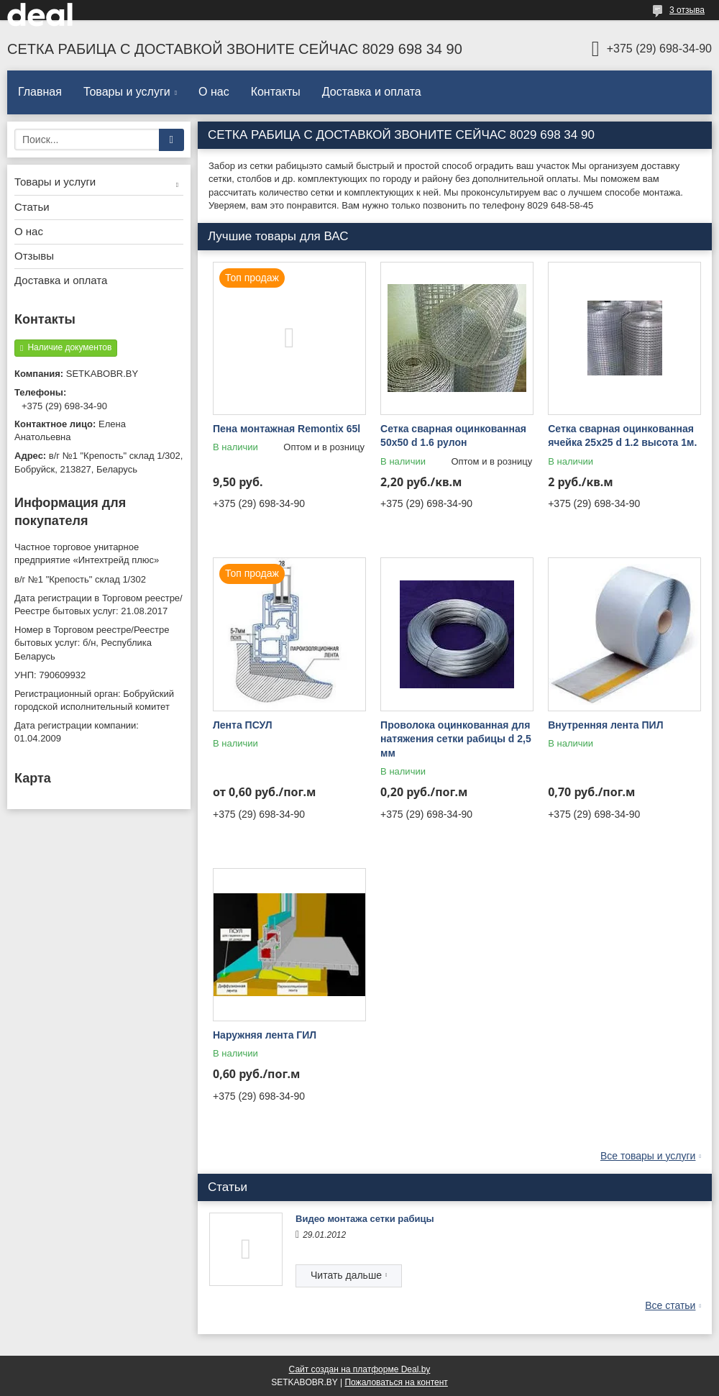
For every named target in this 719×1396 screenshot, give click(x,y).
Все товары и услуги (648, 1156)
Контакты (276, 92)
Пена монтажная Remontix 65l (286, 428)
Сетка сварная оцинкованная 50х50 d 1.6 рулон (453, 436)
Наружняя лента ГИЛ (264, 1035)
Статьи (32, 207)
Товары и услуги (126, 92)
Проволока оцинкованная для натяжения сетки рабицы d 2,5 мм (455, 739)
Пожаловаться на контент (395, 1382)
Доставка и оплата (371, 92)
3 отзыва (687, 10)
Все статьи (670, 1305)
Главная (40, 92)
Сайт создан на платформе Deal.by (360, 1369)
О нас (213, 92)
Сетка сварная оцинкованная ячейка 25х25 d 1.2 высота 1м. (622, 436)
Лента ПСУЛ (243, 725)
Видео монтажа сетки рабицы (365, 1218)
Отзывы (34, 256)
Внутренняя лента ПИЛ (605, 725)
